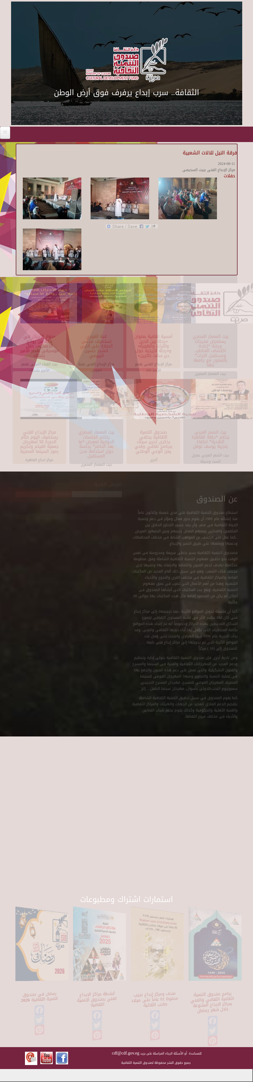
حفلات (229, 176)
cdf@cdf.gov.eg (125, 1053)
